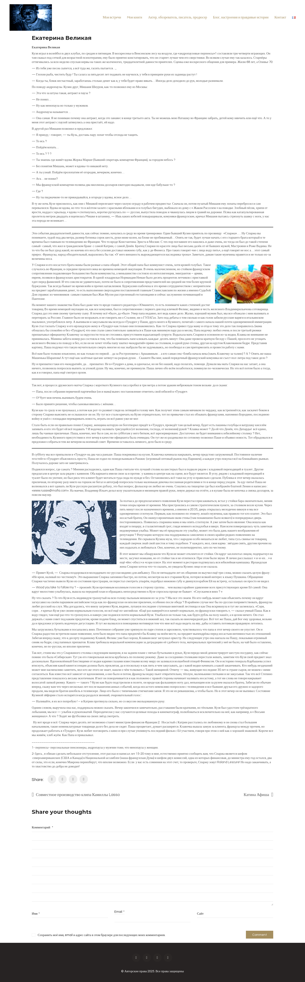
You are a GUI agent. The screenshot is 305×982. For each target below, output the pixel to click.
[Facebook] (52, 779)
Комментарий (42, 827)
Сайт (200, 913)
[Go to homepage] (31, 17)
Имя (36, 914)
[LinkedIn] (73, 779)
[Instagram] (147, 957)
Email (119, 912)
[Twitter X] (62, 779)
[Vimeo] (168, 957)
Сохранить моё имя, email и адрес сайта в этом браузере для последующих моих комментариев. (101, 935)
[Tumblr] (83, 779)
